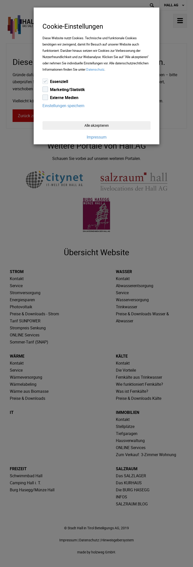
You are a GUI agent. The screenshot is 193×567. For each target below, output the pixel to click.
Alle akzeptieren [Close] (96, 125)
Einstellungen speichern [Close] (63, 105)
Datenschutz (95, 69)
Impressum (97, 137)
